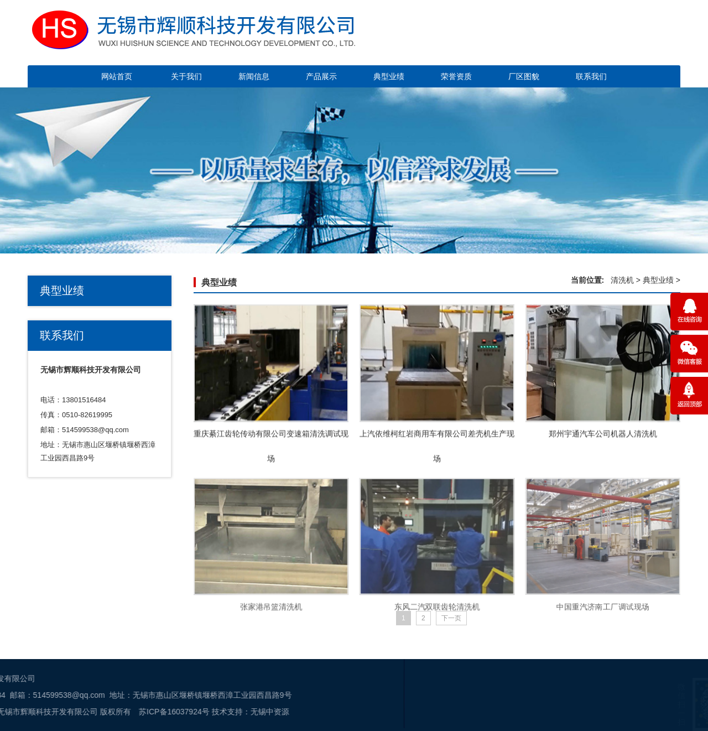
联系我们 (591, 76)
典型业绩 (388, 76)
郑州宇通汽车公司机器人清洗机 (603, 438)
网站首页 (116, 76)
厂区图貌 (523, 76)
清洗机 (622, 280)
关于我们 (186, 76)
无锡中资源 (101, 711)
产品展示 (321, 76)
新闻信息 (253, 76)
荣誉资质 (456, 76)
